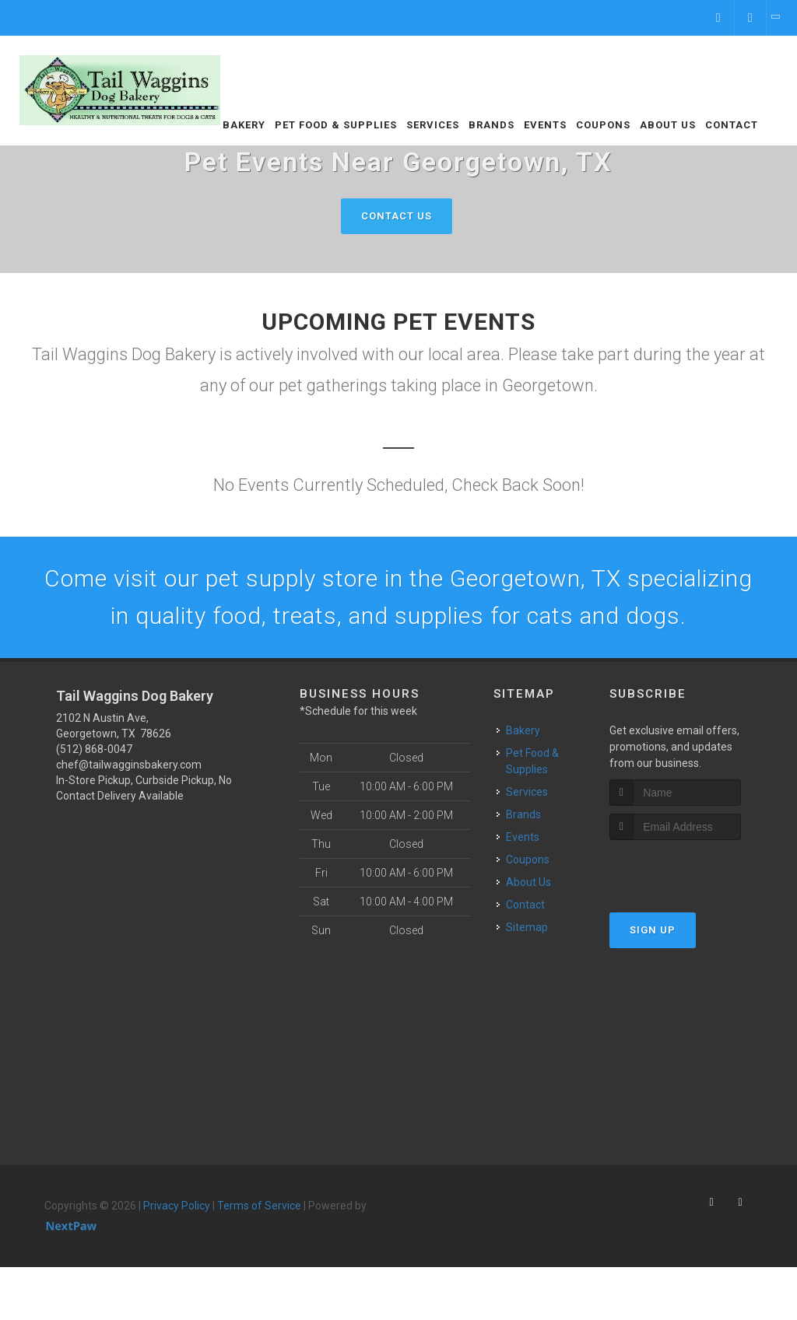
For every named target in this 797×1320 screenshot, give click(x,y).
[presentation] (692, 869)
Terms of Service (259, 1205)
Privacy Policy (176, 1205)
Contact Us (396, 216)
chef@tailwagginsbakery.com (129, 764)
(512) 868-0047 (94, 749)
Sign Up (653, 930)
